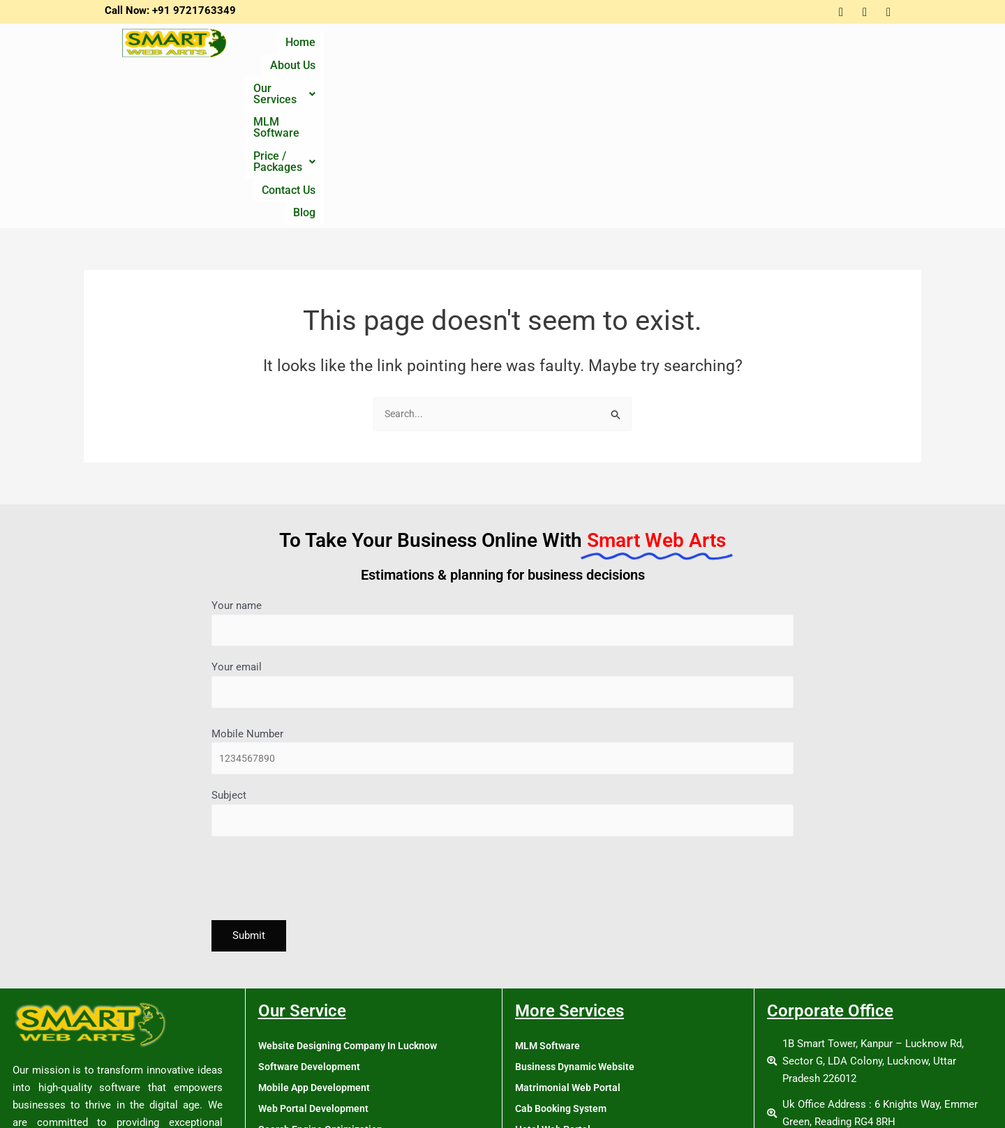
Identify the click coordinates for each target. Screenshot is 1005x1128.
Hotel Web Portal (554, 979)
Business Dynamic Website (578, 916)
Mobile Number (502, 597)
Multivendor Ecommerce (314, 1042)
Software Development (311, 916)
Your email (502, 528)
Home (363, 47)
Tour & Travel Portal (561, 1084)
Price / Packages (708, 47)
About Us (422, 47)
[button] (504, 47)
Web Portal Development (315, 958)
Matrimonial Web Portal (570, 937)
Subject (502, 661)
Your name (502, 464)
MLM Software (601, 47)
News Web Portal (555, 1021)
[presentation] (317, 731)
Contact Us (805, 47)
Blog (864, 47)
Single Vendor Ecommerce (319, 1021)
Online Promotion (298, 1000)
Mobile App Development (316, 937)
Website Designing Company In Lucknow (352, 895)
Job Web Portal (550, 1000)
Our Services (504, 47)
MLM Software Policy (564, 1105)
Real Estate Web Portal (568, 1042)
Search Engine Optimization (322, 979)
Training (277, 1063)
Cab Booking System (563, 958)
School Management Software (585, 1063)
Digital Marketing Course (316, 1084)
